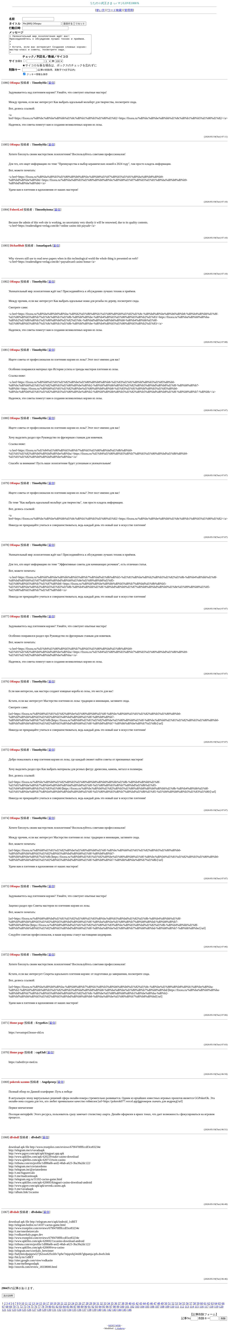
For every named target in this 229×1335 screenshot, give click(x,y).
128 (39, 1313)
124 (19, 1313)
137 (84, 1313)
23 (69, 1307)
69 (10, 1310)
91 (89, 1310)
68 (7, 1310)
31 (97, 1307)
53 (176, 1307)
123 (14, 1313)
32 (101, 1307)
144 (119, 1313)
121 (4, 1313)
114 (192, 1310)
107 (157, 1310)
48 (158, 1307)
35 (112, 1307)
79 (46, 1310)
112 (182, 1310)
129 (44, 1313)
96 (107, 1310)
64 (215, 1307)
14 (36, 1307)
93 (96, 1310)
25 (76, 1307)
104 (142, 1310)
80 (49, 1310)
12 (29, 1307)
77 (39, 1310)
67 (3, 1310)
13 (33, 1307)
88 (78, 1310)
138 (89, 1313)
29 (90, 1307)
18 (51, 1307)
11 (26, 1307)
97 (110, 1310)
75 (32, 1310)
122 (9, 1313)
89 (82, 1310)
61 (205, 1307)
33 (104, 1307)
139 (94, 1313)
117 (206, 1310)
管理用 (128, 10)
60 (201, 1307)
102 (132, 1310)
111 (177, 1310)
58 (194, 1307)
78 (42, 1310)
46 (151, 1307)
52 (172, 1307)
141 (104, 1313)
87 (75, 1310)
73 (24, 1310)
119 (216, 1310)
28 (87, 1307)
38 (122, 1307)
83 (60, 1310)
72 (21, 1310)
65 (219, 1307)
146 (129, 1313)
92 (92, 1310)
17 (47, 1307)
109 (167, 1310)
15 (40, 1307)
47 (155, 1307)
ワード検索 (114, 10)
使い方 (100, 10)
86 (71, 1310)
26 (79, 1307)
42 (137, 1307)
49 (162, 1307)
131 (54, 1313)
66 (222, 1307)
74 (28, 1310)
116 (201, 1310)
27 (83, 1307)
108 (162, 1310)
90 (85, 1310)
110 (172, 1310)
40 (129, 1307)
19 (54, 1307)
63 (212, 1307)
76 (35, 1310)
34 (108, 1307)
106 (152, 1310)
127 (34, 1313)
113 (187, 1310)
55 (183, 1307)
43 (140, 1307)
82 (57, 1310)
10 (22, 1307)
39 (126, 1307)
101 (127, 1310)
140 (99, 1313)
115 (196, 1310)
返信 (51, 86)
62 (208, 1307)
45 (147, 1307)
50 (165, 1307)
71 (17, 1310)
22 (65, 1307)
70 (14, 1310)
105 (147, 1310)
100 (122, 1310)
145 (124, 1313)
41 (133, 1307)
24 (72, 1307)
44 (144, 1307)
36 (115, 1307)
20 (58, 1307)
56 (187, 1307)
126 (29, 1313)
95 (103, 1310)
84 (64, 1310)
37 (119, 1307)
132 (59, 1313)
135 (74, 1313)
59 (197, 1307)
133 (64, 1313)
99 (117, 1310)
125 (24, 1313)
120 (221, 1310)
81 (53, 1310)
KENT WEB (114, 1329)
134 (69, 1313)
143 (114, 1313)
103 (137, 1310)
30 (94, 1307)
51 (169, 1307)
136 (79, 1313)
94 (100, 1310)
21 (61, 1307)
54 (180, 1307)
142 (109, 1313)
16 (44, 1307)
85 (67, 1310)
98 (114, 1310)
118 (211, 1310)
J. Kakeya (120, 1332)
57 (190, 1307)
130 (49, 1313)
